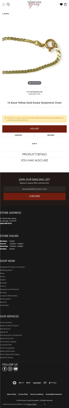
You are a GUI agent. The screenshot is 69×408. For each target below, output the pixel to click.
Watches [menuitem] (3, 302)
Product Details (34, 154)
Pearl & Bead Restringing (9, 354)
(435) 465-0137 (34, 94)
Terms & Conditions (37, 394)
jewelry (6, 14)
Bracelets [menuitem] (3, 283)
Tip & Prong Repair (7, 348)
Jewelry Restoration (7, 351)
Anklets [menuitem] (3, 280)
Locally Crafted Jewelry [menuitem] (8, 296)
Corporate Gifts (6, 345)
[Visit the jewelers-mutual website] (37, 382)
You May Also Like (34, 160)
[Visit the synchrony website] (53, 382)
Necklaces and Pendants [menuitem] (9, 289)
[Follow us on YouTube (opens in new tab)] (15, 369)
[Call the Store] (6, 223)
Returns (50, 135)
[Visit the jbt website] (28, 382)
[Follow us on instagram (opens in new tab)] (10, 369)
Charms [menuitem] (3, 286)
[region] (34, 54)
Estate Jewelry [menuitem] (5, 299)
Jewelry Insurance (7, 338)
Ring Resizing (5, 329)
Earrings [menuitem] (3, 292)
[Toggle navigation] (3, 4)
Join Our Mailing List (34, 179)
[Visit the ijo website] (21, 382)
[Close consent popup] (44, 404)
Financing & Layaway (8, 341)
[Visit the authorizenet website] (14, 382)
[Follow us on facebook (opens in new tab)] (4, 369)
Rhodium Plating (6, 357)
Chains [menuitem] (2, 276)
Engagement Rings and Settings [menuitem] (12, 267)
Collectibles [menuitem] (4, 305)
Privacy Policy (23, 394)
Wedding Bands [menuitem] (6, 270)
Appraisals (4, 332)
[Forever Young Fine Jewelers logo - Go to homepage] (34, 4)
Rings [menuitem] (2, 273)
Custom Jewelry (6, 322)
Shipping (18, 135)
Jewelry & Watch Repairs (9, 325)
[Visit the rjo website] (45, 382)
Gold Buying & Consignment (11, 335)
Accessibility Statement (54, 394)
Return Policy (11, 394)
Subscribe (34, 196)
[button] (8, 4)
